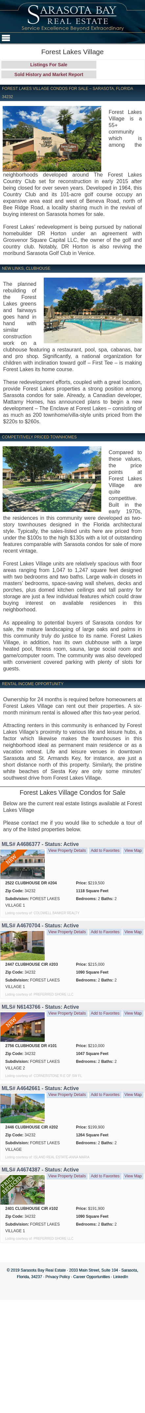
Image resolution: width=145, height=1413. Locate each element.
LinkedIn (120, 1277)
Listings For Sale (48, 64)
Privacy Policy (57, 1277)
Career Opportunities (91, 1277)
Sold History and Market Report (48, 74)
